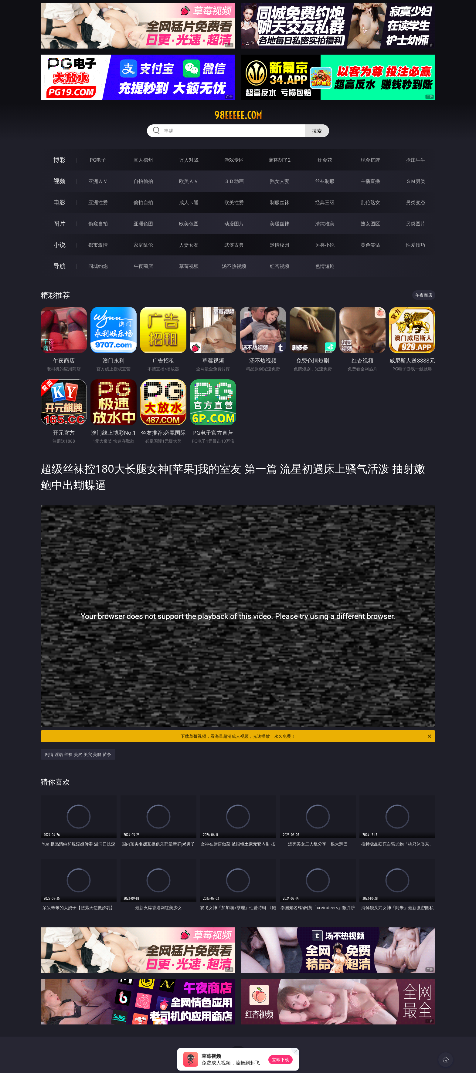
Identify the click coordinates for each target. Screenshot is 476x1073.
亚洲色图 (143, 223)
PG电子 (98, 160)
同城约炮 (98, 266)
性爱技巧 (415, 244)
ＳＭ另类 (415, 181)
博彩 (59, 160)
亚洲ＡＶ (98, 181)
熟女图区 (370, 223)
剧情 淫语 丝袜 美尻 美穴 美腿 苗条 (78, 754)
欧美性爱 (234, 202)
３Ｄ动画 (234, 181)
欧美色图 (189, 223)
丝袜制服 (325, 181)
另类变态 (415, 202)
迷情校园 (279, 244)
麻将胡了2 (279, 160)
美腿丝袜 (279, 223)
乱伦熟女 (370, 202)
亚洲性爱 (98, 202)
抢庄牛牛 (415, 160)
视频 (59, 181)
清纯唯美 (325, 223)
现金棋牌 (370, 160)
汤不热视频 (234, 266)
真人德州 (143, 160)
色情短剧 (325, 266)
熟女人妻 (279, 181)
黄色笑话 (370, 244)
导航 (59, 266)
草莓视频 (189, 266)
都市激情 (98, 244)
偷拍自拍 (143, 202)
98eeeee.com (238, 115)
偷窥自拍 (98, 223)
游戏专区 (234, 160)
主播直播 (370, 181)
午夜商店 (143, 266)
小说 (59, 245)
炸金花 (325, 160)
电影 (59, 202)
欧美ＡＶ (189, 181)
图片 (59, 223)
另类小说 (325, 244)
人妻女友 (189, 244)
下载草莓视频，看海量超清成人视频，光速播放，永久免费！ (306, 736)
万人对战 (189, 160)
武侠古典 (234, 244)
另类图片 (415, 223)
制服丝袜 (279, 202)
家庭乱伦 (143, 244)
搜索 (317, 130)
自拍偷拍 (143, 181)
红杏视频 (279, 266)
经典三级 (325, 202)
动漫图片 (234, 223)
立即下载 (280, 1059)
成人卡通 (189, 202)
